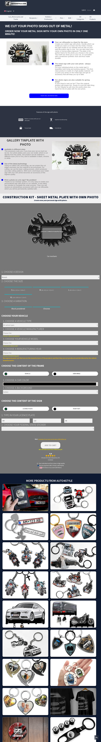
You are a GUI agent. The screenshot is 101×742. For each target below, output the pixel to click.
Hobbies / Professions (50, 18)
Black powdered (18, 308)
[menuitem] (9, 11)
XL (18, 296)
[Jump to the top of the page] (96, 737)
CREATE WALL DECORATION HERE (49, 95)
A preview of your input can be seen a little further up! (52, 439)
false (53, 155)
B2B (70, 18)
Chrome (46, 308)
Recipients (34, 18)
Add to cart (50, 445)
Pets (62, 18)
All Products (93, 18)
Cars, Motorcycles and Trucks (17, 18)
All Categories (82, 18)
